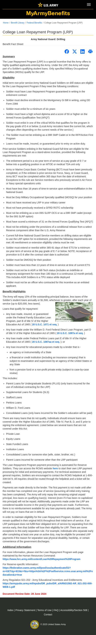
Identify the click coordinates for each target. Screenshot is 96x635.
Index (11, 610)
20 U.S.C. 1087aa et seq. (46, 341)
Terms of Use (44, 610)
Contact (48, 614)
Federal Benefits (34, 23)
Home (6, 23)
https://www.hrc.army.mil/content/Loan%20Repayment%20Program (41, 559)
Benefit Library (17, 23)
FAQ (56, 610)
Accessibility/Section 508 (74, 610)
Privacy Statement (25, 610)
